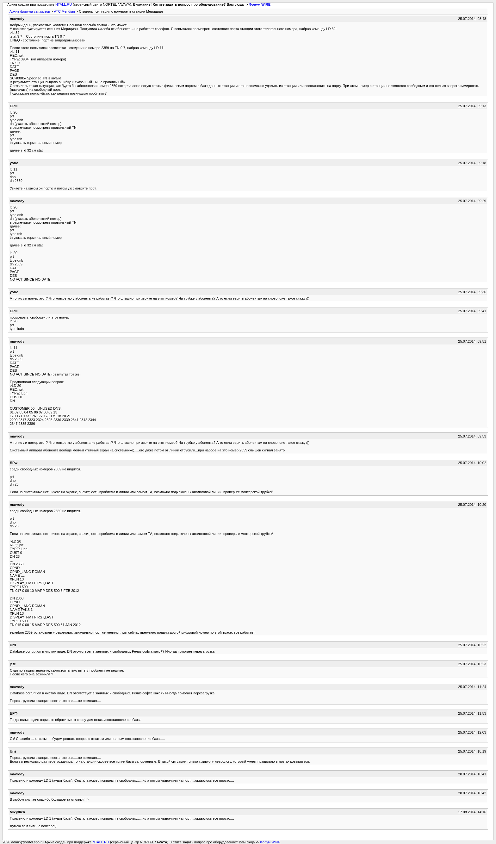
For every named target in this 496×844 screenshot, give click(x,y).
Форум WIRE (259, 4)
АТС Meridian (64, 11)
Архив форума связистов (29, 11)
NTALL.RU (63, 4)
